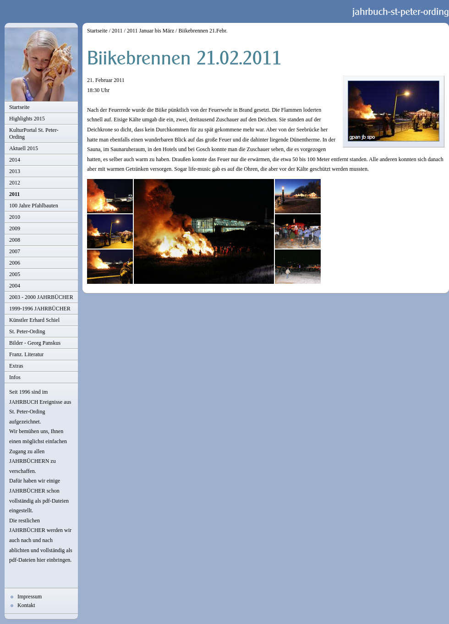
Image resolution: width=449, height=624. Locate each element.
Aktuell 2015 (23, 148)
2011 (14, 194)
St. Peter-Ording (27, 331)
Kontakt (26, 605)
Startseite (19, 107)
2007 (14, 251)
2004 (14, 285)
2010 (14, 217)
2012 (14, 182)
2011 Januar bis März (150, 30)
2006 (14, 263)
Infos (15, 377)
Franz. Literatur (26, 354)
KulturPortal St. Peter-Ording (33, 133)
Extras (16, 366)
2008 (14, 240)
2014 (14, 160)
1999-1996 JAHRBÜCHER (40, 308)
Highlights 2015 (27, 118)
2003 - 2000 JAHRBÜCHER (41, 297)
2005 (14, 274)
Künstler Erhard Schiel (34, 320)
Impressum (29, 596)
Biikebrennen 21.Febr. (202, 30)
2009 (14, 228)
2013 (14, 171)
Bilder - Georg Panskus (34, 343)
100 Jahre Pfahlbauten (33, 205)
